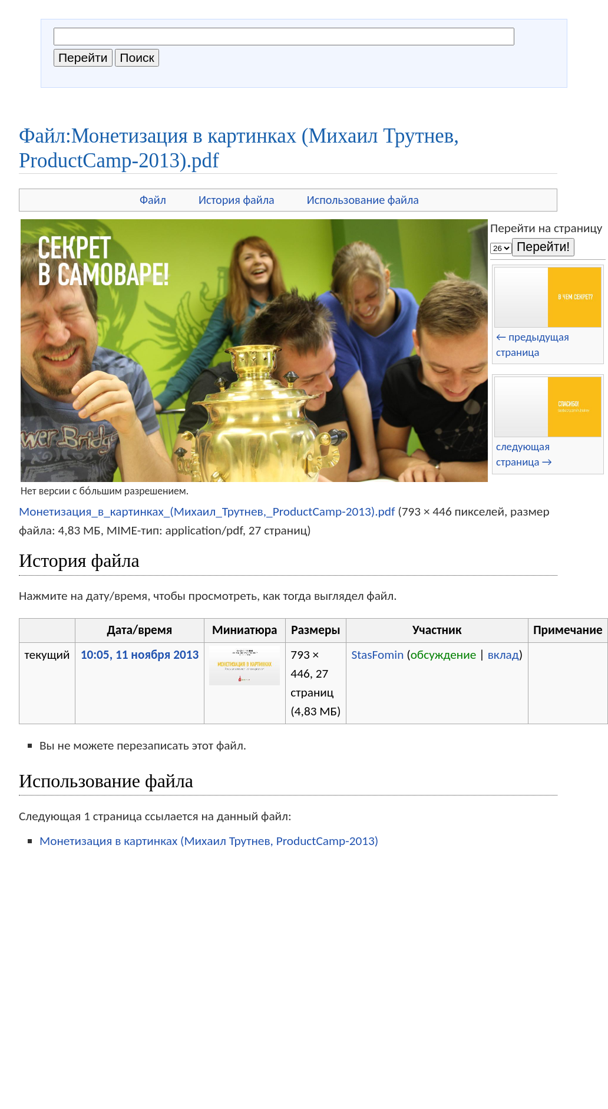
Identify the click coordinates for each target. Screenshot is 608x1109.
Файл (153, 200)
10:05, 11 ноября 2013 (140, 654)
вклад (503, 654)
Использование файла (363, 200)
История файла (237, 200)
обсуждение (444, 654)
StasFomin (377, 654)
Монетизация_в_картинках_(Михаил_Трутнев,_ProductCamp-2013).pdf (207, 511)
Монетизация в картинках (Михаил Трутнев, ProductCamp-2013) (208, 841)
